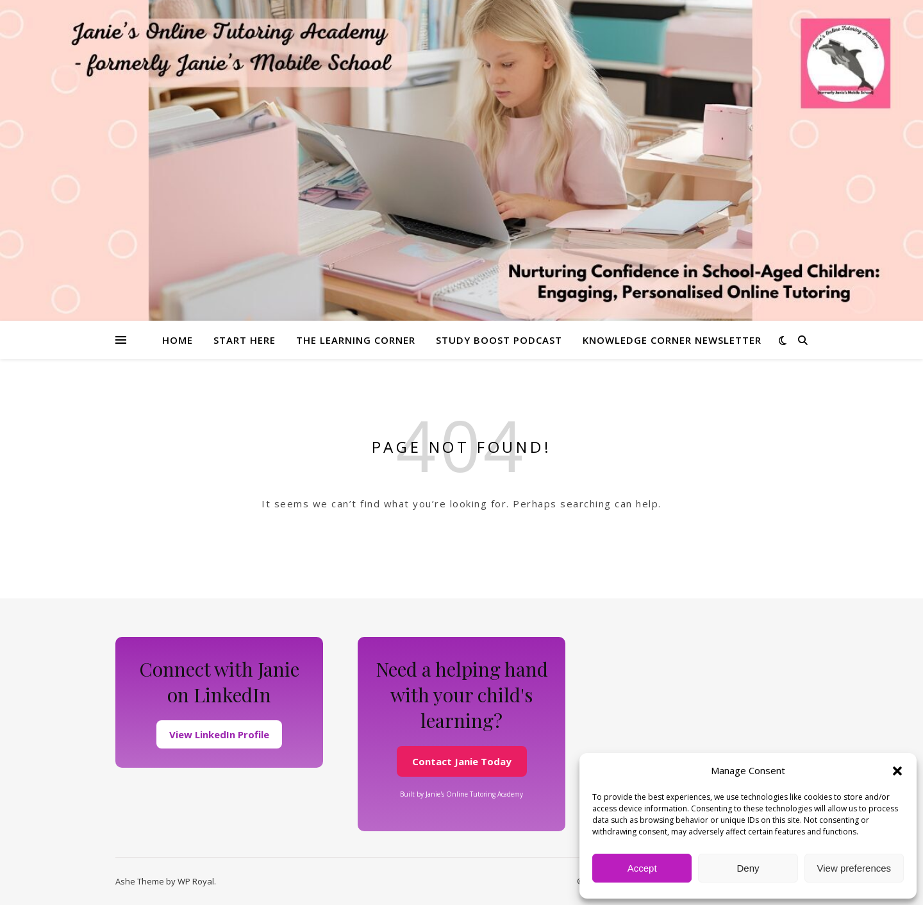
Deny (747, 868)
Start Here (244, 340)
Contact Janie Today (461, 761)
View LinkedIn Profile (219, 734)
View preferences (854, 868)
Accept (642, 868)
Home (177, 340)
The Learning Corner (355, 340)
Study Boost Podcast (499, 340)
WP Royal (196, 881)
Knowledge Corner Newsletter (672, 340)
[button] (897, 771)
